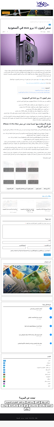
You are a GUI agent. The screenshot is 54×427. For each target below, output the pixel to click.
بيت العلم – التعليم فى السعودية (43, 373)
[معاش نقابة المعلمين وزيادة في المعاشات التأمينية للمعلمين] (47, 353)
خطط (40, 79)
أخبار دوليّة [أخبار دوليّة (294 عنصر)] (45, 408)
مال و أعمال (47, 380)
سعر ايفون (38, 188)
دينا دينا (48, 31)
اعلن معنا (18, 424)
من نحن (22, 424)
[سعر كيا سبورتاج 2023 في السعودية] (43, 207)
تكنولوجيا (48, 383)
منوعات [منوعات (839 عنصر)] (4, 412)
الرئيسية (48, 21)
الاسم (49, 246)
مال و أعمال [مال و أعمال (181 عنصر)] (13, 412)
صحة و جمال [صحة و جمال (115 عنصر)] (33, 412)
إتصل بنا (26, 424)
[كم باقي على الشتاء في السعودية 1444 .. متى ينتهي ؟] (26, 207)
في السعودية (10, 188)
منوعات (48, 369)
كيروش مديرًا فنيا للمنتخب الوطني (35, 323)
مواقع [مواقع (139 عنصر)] (27, 415)
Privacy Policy (31, 424)
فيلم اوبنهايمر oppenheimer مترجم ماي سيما (36, 83)
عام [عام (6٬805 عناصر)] (21, 412)
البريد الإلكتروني (47, 251)
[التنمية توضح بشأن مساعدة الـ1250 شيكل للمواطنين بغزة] (47, 344)
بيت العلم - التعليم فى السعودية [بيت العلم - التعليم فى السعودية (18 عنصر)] (15, 408)
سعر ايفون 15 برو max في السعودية (24, 188)
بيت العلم (48, 371)
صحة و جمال (47, 387)
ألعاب (49, 390)
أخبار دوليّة (48, 376)
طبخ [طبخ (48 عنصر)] (26, 412)
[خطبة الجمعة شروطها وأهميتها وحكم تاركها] (47, 336)
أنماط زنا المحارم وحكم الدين (36, 315)
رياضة (48, 378)
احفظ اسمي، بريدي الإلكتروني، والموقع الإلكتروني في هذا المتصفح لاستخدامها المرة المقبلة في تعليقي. (30, 257)
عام (45, 21)
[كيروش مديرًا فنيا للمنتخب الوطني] (47, 327)
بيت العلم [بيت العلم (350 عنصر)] (30, 408)
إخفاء (43, 88)
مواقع (49, 385)
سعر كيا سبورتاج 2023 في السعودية (43, 215)
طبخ (49, 392)
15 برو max (47, 188)
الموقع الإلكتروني (22, 251)
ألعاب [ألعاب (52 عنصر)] (37, 408)
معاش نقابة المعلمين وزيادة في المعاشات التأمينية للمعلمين (30, 349)
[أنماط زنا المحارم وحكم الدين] (47, 318)
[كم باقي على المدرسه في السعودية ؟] (10, 207)
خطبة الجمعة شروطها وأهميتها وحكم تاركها (33, 332)
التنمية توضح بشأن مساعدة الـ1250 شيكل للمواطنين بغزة (35, 297)
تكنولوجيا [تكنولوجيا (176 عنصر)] (49, 412)
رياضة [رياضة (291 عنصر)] (42, 412)
